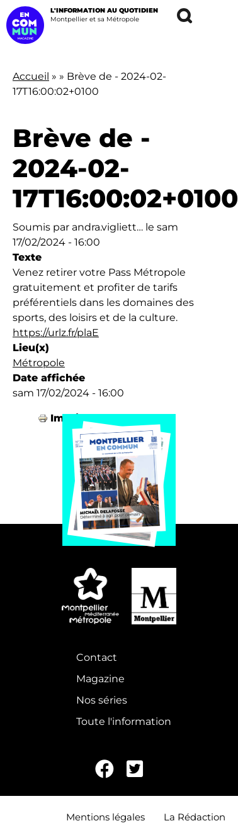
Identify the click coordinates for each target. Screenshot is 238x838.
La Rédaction (194, 817)
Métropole (39, 363)
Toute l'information (123, 721)
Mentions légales (105, 817)
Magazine (100, 679)
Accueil (31, 76)
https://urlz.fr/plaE (56, 333)
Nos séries (101, 700)
